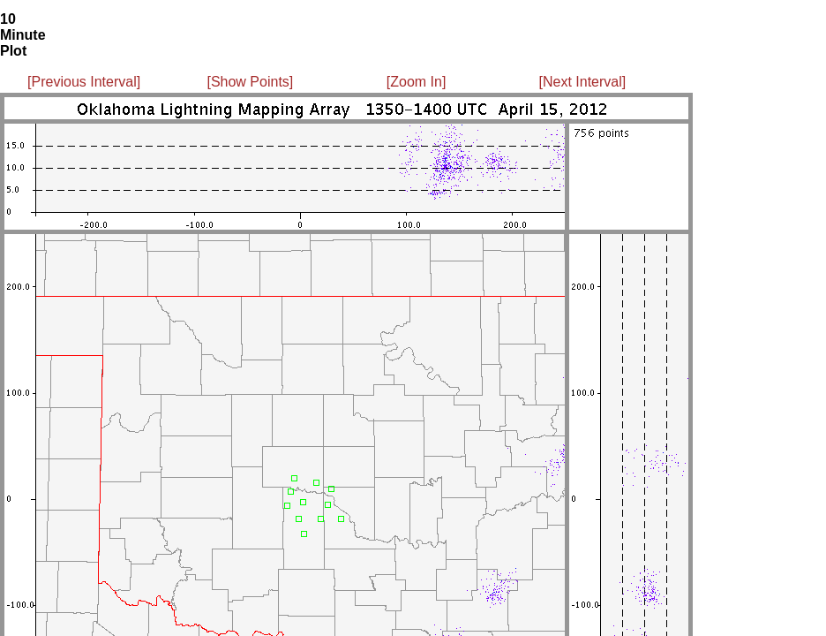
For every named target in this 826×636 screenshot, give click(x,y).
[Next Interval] (583, 81)
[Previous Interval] (83, 81)
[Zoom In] (417, 81)
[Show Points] (249, 81)
